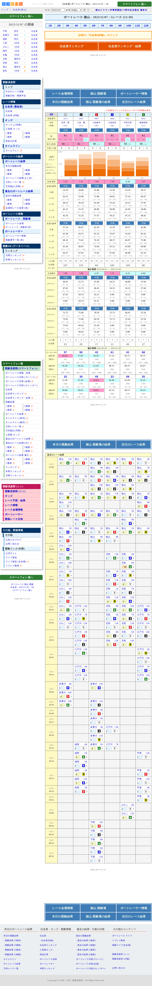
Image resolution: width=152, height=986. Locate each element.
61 (112, 352)
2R (59, 25)
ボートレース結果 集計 (17, 455)
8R (111, 25)
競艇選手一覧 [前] (15, 240)
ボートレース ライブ (122, 936)
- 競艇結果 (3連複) (12, 945)
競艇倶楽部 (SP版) (121, 959)
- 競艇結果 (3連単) (12, 940)
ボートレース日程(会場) (87, 964)
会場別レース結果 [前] (17, 208)
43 (96, 352)
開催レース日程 (14, 519)
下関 (92, 822)
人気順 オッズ (13, 129)
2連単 (9, 137)
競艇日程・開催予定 (16, 95)
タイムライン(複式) (15, 422)
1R (50, 25)
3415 (65, 118)
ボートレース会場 (15, 223)
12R (146, 25)
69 (127, 376)
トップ (5, 10)
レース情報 (11, 505)
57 (65, 352)
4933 (143, 118)
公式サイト (11, 553)
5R (85, 25)
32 (65, 376)
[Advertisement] (22, 313)
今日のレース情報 (15, 91)
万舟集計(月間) (13, 186)
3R (67, 25)
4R (76, 25)
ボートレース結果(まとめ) (19, 178)
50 (81, 352)
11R (137, 25)
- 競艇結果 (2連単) (12, 950)
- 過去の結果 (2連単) (86, 950)
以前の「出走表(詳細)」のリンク (98, 35)
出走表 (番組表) (14, 106)
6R (93, 25)
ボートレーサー (14, 231)
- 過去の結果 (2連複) (86, 954)
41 (127, 352)
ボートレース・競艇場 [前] (18, 227)
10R (128, 25)
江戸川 (78, 606)
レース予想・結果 (15, 500)
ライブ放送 (11, 557)
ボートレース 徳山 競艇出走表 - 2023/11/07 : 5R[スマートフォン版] (22, 587)
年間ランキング (13, 259)
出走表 (9, 111)
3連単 (9, 133)
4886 (81, 118)
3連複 (27, 133)
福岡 (77, 744)
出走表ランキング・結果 (18, 398)
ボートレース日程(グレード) (89, 959)
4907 (96, 118)
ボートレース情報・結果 (18, 373)
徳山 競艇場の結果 (98, 101)
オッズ (9, 120)
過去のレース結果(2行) (17, 443)
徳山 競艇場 (98, 93)
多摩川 (62, 684)
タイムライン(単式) (15, 418)
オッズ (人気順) (14, 124)
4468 (112, 118)
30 (81, 376)
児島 (108, 554)
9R (120, 25)
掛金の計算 (11, 141)
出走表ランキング (15, 393)
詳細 (65, 130)
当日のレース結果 (134, 101)
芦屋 (139, 753)
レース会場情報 (14, 509)
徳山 (61, 459)
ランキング (11, 467)
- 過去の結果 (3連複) (86, 945)
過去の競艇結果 (83, 936)
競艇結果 (10, 402)
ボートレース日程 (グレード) (20, 377)
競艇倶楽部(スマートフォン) (21, 368)
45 (96, 376)
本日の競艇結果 (13, 166)
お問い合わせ (12, 544)
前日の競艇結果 (13, 195)
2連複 (27, 137)
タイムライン (12, 146)
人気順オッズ (46, 950)
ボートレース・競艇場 (18, 218)
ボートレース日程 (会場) (18, 381)
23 (112, 376)
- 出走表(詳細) (47, 940)
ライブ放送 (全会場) (16, 561)
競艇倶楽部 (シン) (15, 491)
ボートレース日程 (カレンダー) (22, 385)
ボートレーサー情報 (16, 236)
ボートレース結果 (15, 161)
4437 (128, 118)
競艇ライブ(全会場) (121, 945)
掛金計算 (44, 954)
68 (143, 352)
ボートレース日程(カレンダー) (90, 968)
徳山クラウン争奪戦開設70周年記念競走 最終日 (121, 10)
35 (143, 376)
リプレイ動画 (12, 565)
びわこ (62, 545)
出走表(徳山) (20, 10)
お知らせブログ (13, 539)
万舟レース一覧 (13, 182)
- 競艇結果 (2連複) (12, 954)
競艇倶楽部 (77, 980)
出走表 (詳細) (12, 115)
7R (102, 25)
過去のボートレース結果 (19, 191)
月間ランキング (13, 255)
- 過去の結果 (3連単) (86, 940)
